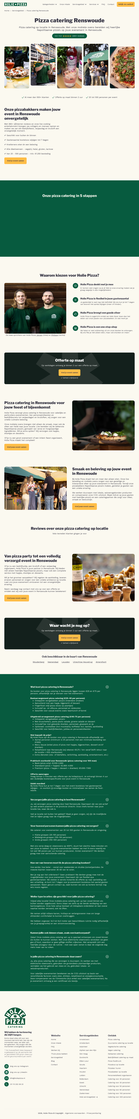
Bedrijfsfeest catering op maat (120, 1059)
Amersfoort (101, 663)
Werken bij (55, 1051)
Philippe (54, 335)
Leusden (66, 663)
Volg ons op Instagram (19, 1068)
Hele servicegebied (88, 1098)
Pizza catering (114, 1041)
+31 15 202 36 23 (16, 1086)
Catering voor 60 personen (119, 1091)
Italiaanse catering (115, 1055)
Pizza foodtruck (114, 1062)
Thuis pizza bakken (59, 1055)
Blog (53, 1062)
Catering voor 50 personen (119, 1087)
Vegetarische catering (117, 1048)
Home (53, 1041)
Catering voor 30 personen (119, 1084)
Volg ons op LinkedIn (18, 1074)
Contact (54, 1066)
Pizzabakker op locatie (117, 1073)
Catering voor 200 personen (119, 1098)
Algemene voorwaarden (75, 1114)
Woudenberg (38, 663)
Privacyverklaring (94, 1114)
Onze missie (56, 1044)
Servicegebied (57, 1059)
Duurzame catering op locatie (120, 1044)
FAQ (52, 1048)
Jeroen (39, 335)
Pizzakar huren (114, 1069)
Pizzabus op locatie (116, 1066)
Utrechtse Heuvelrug (83, 663)
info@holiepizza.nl (17, 1080)
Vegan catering (114, 1051)
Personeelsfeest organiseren (120, 1077)
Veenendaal (53, 663)
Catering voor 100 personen (119, 1095)
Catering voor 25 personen (119, 1080)
